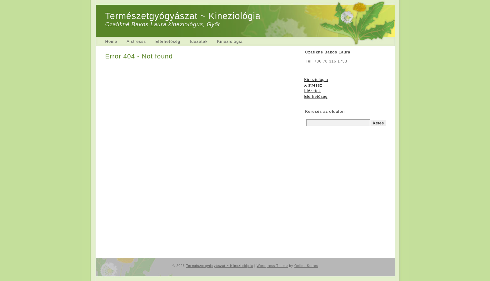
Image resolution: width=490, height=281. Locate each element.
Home (111, 41)
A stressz (136, 41)
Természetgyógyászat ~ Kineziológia (183, 16)
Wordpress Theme (272, 266)
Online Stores (306, 266)
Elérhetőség (167, 41)
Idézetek (199, 41)
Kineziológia (229, 41)
